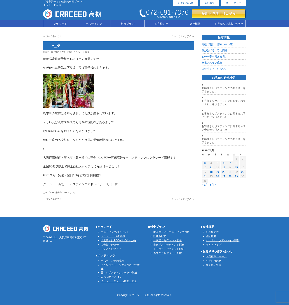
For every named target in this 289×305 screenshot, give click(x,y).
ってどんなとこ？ (111, 248)
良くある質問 (213, 264)
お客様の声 (161, 23)
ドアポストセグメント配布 (168, 248)
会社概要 (209, 2)
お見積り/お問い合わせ (229, 23)
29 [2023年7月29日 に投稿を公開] (236, 176)
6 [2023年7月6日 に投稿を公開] (223, 163)
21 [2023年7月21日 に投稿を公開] (230, 171)
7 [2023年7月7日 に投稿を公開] (230, 163)
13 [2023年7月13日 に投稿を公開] (223, 167)
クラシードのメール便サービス (119, 281)
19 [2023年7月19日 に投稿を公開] (217, 171)
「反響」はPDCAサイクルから (118, 240)
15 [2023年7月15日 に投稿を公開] (236, 167)
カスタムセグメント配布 (167, 253)
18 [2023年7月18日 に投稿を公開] (211, 171)
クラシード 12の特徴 (113, 236)
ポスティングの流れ (112, 260)
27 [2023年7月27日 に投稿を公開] (223, 176)
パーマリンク (69, 192)
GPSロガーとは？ (111, 276)
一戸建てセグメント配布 (167, 240)
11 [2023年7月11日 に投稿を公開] (211, 167)
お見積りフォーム (216, 256)
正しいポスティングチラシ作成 (119, 272)
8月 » (213, 184)
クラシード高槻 (81, 52)
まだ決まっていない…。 (216, 68)
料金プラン (128, 23)
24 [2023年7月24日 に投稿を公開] (204, 176)
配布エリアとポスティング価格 (171, 231)
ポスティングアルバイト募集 (222, 240)
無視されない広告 (212, 62)
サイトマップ (233, 2)
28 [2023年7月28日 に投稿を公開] (230, 176)
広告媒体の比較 (110, 244)
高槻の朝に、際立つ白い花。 (218, 44)
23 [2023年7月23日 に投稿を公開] (242, 171)
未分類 (58, 192)
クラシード (60, 23)
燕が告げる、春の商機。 (216, 50)
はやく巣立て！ (52, 36)
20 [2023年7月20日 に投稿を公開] (223, 171)
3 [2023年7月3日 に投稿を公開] (205, 163)
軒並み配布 (159, 236)
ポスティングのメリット (115, 231)
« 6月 (205, 184)
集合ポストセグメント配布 (168, 244)
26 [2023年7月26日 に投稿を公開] (217, 176)
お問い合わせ (185, 2)
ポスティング (94, 23)
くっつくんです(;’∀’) (182, 36)
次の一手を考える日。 (214, 56)
